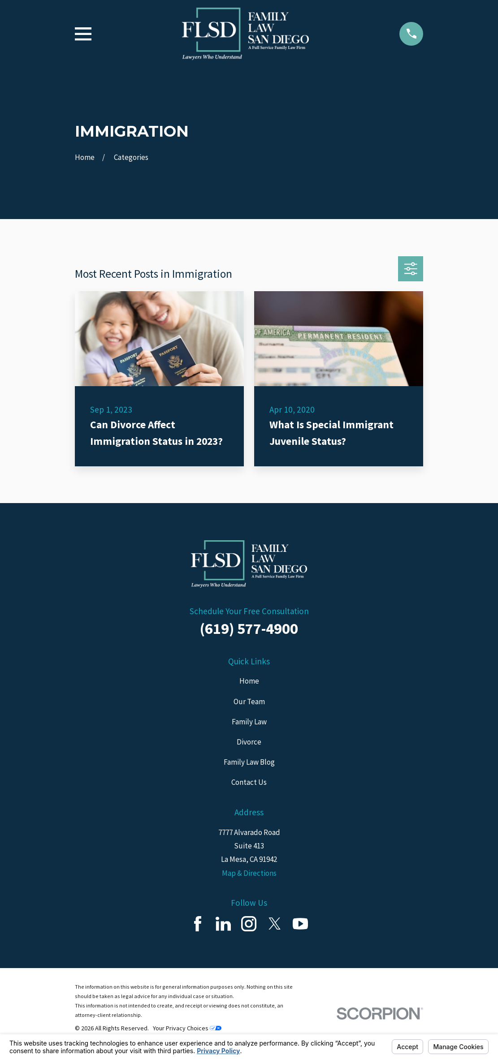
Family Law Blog (249, 762)
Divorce (249, 742)
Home (249, 681)
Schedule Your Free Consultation (249, 611)
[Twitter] (274, 923)
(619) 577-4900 (249, 628)
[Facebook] (197, 923)
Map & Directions (249, 873)
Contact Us (249, 782)
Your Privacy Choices (187, 1028)
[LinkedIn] (223, 923)
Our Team (249, 701)
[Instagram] (248, 923)
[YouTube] (300, 923)
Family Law (249, 722)
